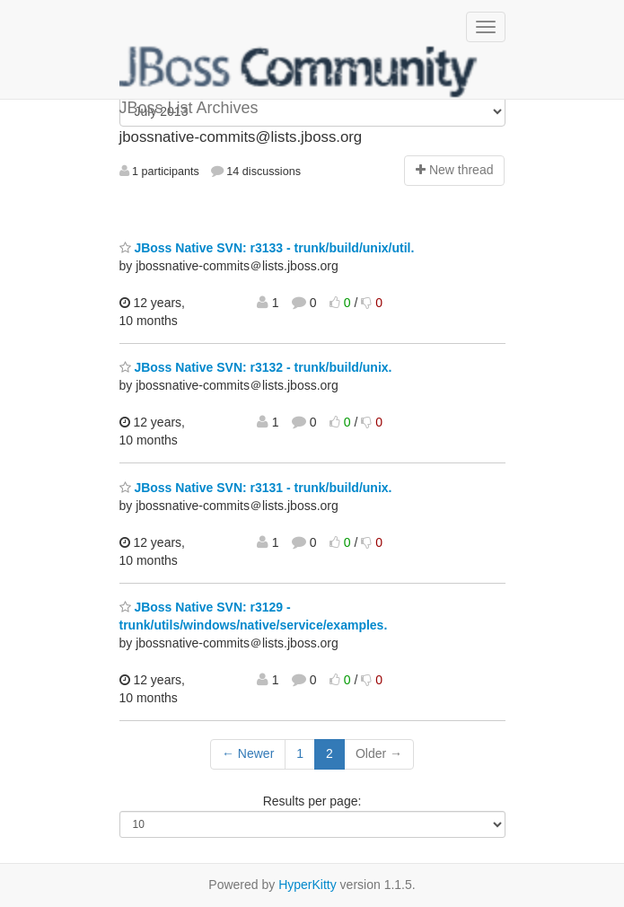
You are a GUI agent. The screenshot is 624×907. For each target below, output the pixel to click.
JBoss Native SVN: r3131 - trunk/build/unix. (255, 487)
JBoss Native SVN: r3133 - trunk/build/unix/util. (267, 248)
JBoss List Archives (299, 71)
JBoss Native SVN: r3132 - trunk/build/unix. (255, 367)
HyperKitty (307, 884)
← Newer (248, 753)
